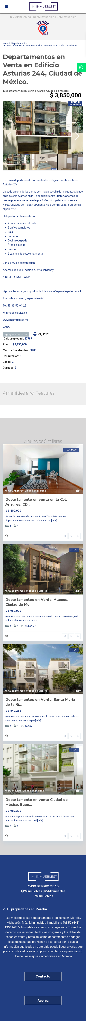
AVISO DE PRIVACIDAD (43, 886)
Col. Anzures (16, 490)
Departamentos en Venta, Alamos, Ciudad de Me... (36, 602)
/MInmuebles (22, 17)
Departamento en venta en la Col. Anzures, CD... (36, 502)
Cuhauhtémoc (16, 590)
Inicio (5, 43)
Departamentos (19, 43)
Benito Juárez (36, 91)
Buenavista (15, 790)
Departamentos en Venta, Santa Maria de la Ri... (40, 702)
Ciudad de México (57, 91)
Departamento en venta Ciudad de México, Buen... (36, 802)
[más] (54, 520)
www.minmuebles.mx (15, 319)
